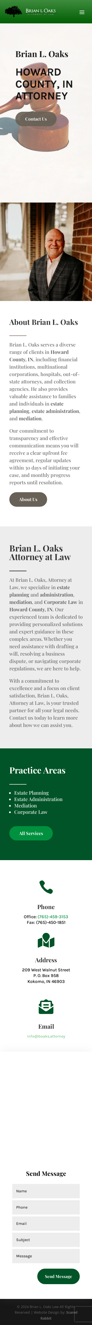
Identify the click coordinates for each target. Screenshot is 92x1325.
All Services (31, 833)
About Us (28, 499)
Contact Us (47, 119)
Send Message (58, 1276)
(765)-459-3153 (53, 916)
